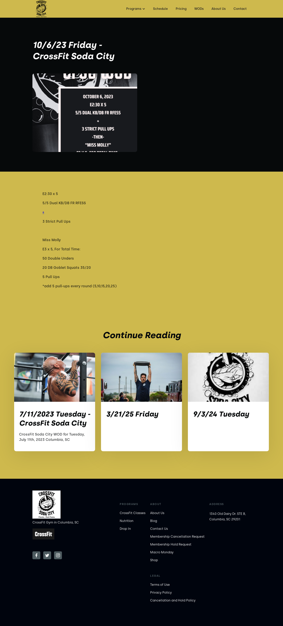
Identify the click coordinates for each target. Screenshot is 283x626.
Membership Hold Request (170, 544)
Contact (240, 9)
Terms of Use (160, 585)
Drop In (125, 529)
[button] (135, 9)
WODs (199, 9)
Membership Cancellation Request (177, 536)
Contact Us (159, 529)
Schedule (160, 9)
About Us (218, 9)
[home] (41, 9)
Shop (154, 560)
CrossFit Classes (132, 513)
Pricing (181, 9)
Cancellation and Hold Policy (173, 600)
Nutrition (126, 521)
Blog (153, 521)
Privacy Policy (161, 592)
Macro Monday (162, 552)
